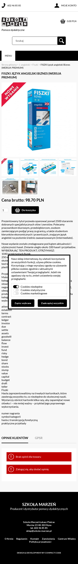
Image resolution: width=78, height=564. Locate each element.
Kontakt (34, 538)
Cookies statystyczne (33, 290)
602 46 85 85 (14, 5)
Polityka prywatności (40, 541)
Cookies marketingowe (34, 293)
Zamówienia (48, 538)
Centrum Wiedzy (67, 538)
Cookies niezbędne (31, 286)
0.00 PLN (71, 21)
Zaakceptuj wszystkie (52, 303)
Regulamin (21, 538)
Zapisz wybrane (23, 303)
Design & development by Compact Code (39, 552)
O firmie (9, 538)
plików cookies (52, 262)
